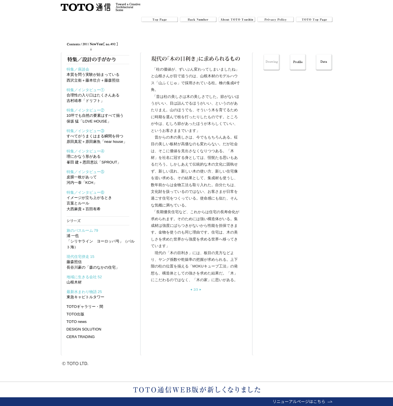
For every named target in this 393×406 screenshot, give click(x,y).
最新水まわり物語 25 (84, 292)
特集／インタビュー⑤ (85, 172)
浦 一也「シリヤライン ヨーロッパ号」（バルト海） (101, 241)
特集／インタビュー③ (85, 131)
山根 (158, 76)
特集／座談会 (78, 69)
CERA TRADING (81, 337)
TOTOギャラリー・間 (85, 306)
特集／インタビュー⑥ (85, 192)
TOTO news (77, 321)
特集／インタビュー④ (85, 151)
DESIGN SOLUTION (84, 329)
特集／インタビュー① (85, 90)
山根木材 (74, 282)
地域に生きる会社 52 (84, 277)
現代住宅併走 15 (80, 256)
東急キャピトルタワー (85, 297)
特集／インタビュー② (85, 110)
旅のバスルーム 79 (82, 230)
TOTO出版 (76, 314)
